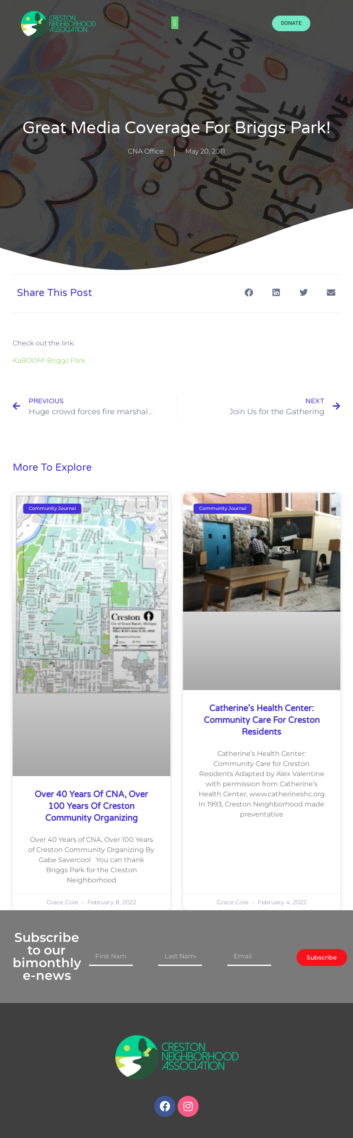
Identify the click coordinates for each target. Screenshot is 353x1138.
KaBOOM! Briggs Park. (49, 360)
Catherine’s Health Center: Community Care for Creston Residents (262, 720)
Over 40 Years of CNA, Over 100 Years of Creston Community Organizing (91, 806)
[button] (174, 22)
